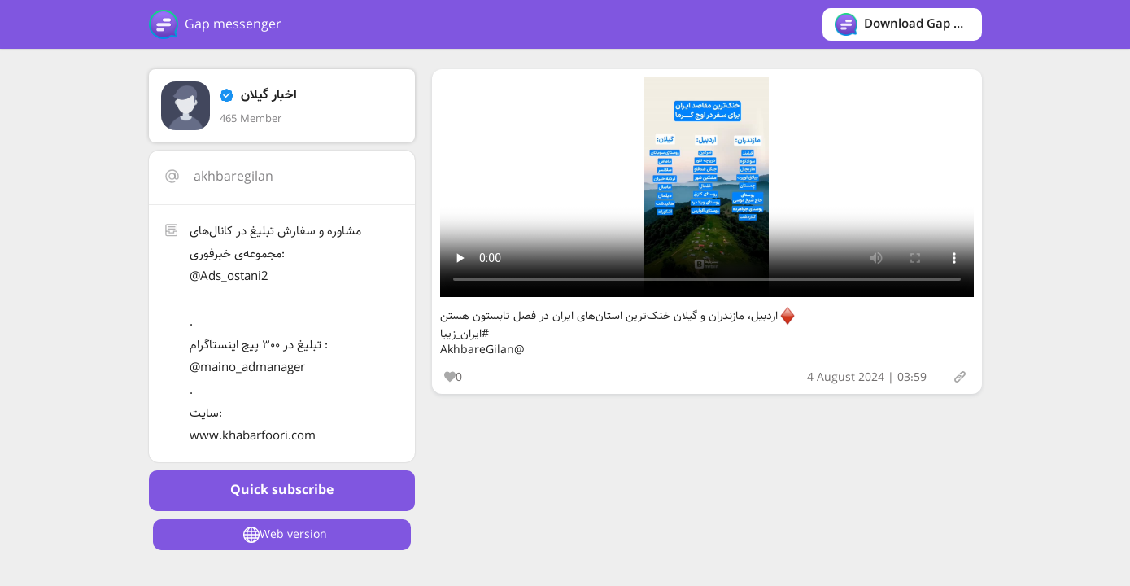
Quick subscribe (282, 490)
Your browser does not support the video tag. (707, 187)
